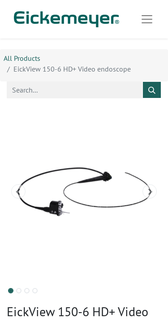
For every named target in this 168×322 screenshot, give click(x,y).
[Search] (151, 89)
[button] (18, 191)
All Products (22, 58)
